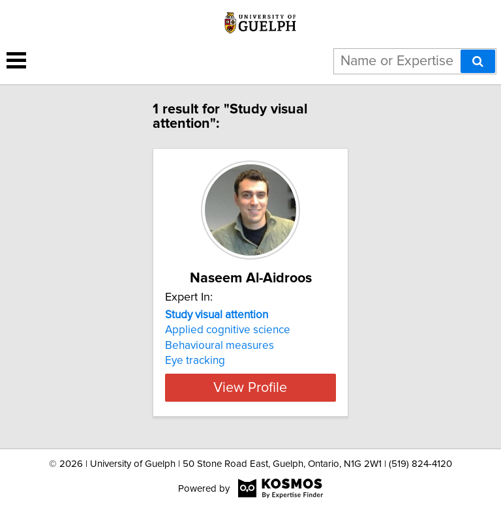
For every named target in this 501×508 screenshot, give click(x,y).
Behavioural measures (219, 345)
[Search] (478, 61)
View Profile (250, 387)
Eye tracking (195, 360)
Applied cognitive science (227, 330)
